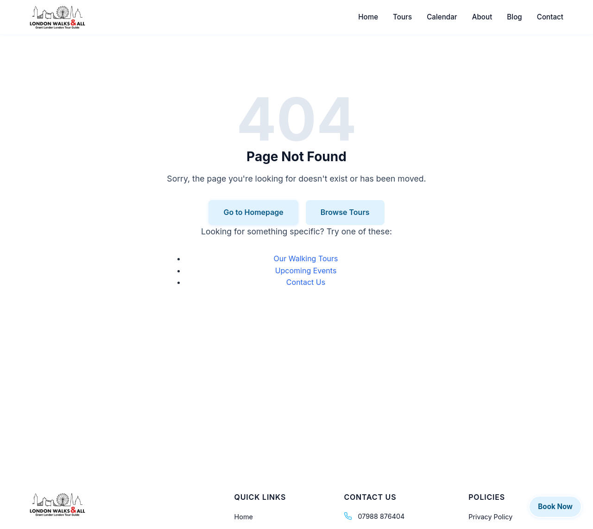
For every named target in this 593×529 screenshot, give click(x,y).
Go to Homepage (253, 212)
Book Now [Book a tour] (555, 506)
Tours (402, 17)
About (482, 17)
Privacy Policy (490, 517)
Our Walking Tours (305, 258)
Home (368, 17)
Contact (550, 17)
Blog (514, 17)
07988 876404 (381, 516)
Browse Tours (345, 212)
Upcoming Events (306, 270)
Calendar (442, 17)
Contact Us (305, 282)
